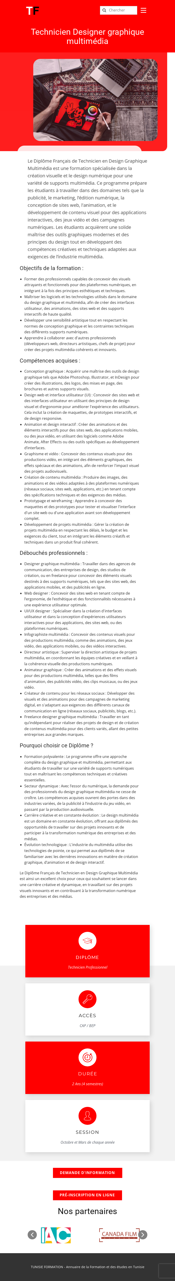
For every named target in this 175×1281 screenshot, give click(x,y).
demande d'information (87, 1172)
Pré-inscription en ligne (87, 1195)
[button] (32, 1234)
